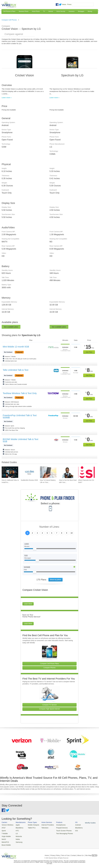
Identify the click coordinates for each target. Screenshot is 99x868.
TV (44, 11)
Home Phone (36, 11)
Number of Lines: (49, 526)
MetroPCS (5, 841)
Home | (47, 854)
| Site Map (87, 854)
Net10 (4, 838)
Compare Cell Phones (9, 20)
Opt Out (94, 854)
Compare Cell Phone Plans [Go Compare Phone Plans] (49, 663)
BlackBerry (18, 827)
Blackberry (74, 827)
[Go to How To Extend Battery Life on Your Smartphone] (48, 472)
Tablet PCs (30, 827)
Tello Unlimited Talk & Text (15, 370)
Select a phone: (50, 504)
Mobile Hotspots (32, 825)
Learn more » (6, 97)
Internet (50, 11)
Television (43, 827)
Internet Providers (45, 825)
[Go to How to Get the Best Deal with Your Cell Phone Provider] (67, 472)
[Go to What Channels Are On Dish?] (86, 472)
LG (16, 833)
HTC (16, 830)
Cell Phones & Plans (9, 11)
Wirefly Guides (85, 823)
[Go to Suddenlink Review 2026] (29, 472)
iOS (72, 830)
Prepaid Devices (58, 827)
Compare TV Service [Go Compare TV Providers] (49, 705)
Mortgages (81, 11)
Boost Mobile (6, 843)
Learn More (28, 604)
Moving (90, 11)
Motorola (17, 835)
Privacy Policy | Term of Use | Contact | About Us (67, 854)
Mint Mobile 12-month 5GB (16, 347)
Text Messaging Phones (60, 833)
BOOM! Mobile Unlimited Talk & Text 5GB (20, 440)
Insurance (71, 11)
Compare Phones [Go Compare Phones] (49, 668)
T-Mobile (4, 833)
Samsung (18, 841)
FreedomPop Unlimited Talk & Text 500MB (20, 416)
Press (69, 4)
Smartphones (57, 825)
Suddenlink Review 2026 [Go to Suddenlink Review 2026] (29, 480)
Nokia (16, 838)
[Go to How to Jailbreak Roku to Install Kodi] (10, 472)
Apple (16, 825)
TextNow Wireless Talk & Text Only (20, 393)
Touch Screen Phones (60, 830)
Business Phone (23, 11)
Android (73, 825)
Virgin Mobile (6, 835)
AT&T (3, 827)
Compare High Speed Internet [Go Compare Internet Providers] (49, 709)
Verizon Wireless (7, 825)
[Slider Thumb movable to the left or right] (34, 549)
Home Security (60, 11)
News (64, 4)
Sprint (3, 830)
